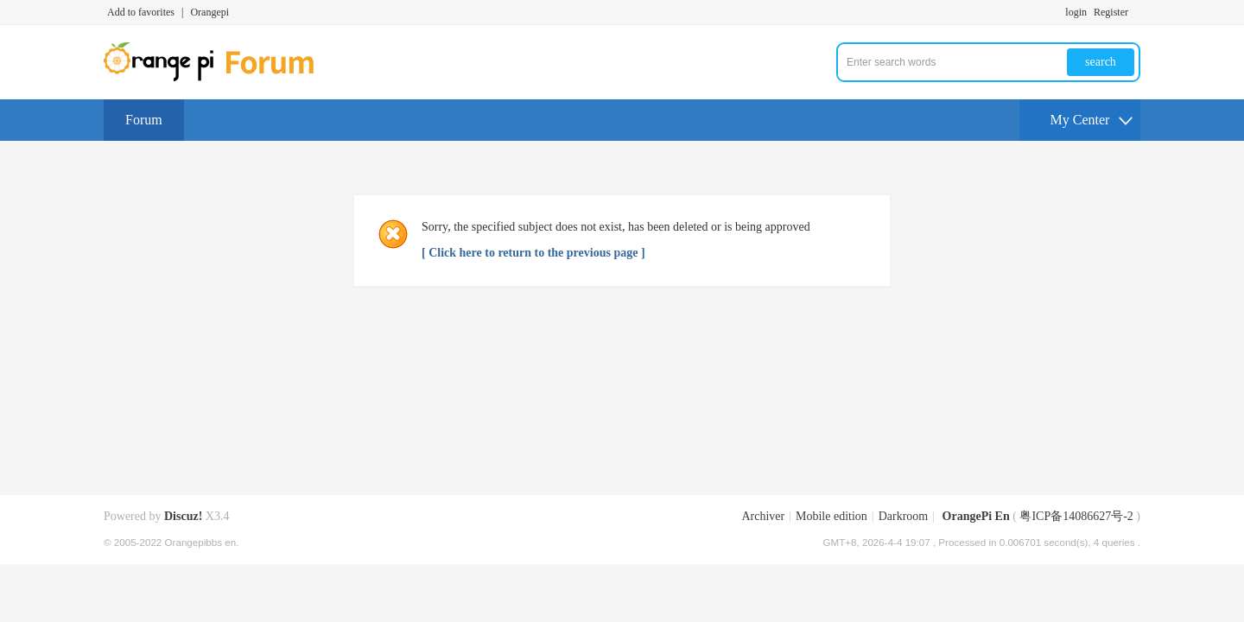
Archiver (762, 516)
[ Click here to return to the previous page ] (533, 252)
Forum (143, 119)
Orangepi (209, 12)
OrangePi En (976, 516)
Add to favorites (141, 12)
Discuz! (183, 516)
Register (1111, 12)
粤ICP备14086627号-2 (1076, 516)
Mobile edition (831, 516)
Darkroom (904, 516)
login (1076, 12)
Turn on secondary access (1136, 12)
